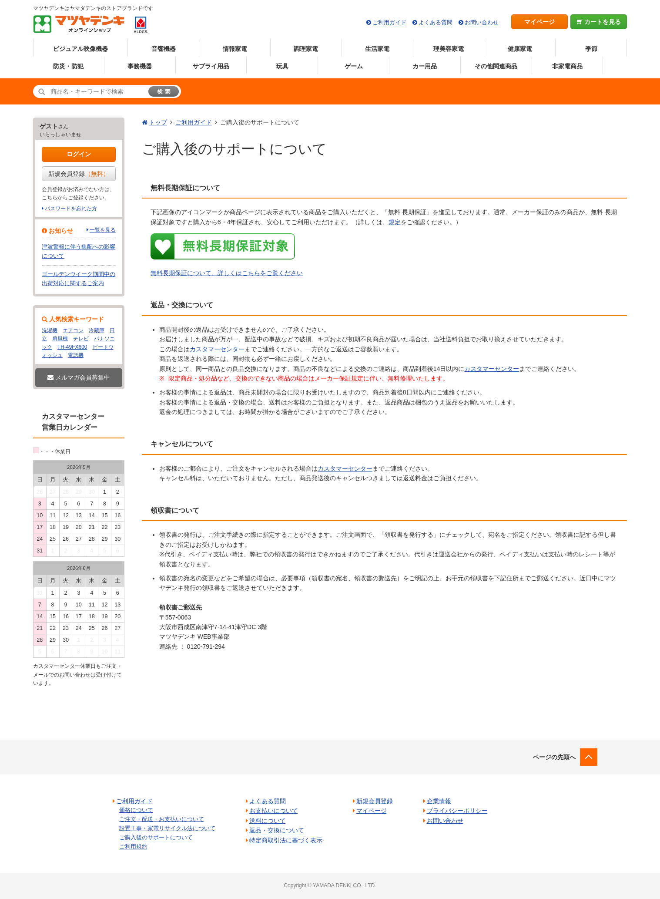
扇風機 (60, 339)
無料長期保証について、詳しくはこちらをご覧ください (227, 272)
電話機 (76, 355)
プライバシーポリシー (457, 810)
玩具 (282, 66)
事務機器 (139, 66)
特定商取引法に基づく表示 (285, 840)
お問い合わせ (482, 22)
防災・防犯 (68, 66)
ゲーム (354, 66)
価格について (136, 810)
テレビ (81, 339)
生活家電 (377, 48)
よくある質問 (435, 22)
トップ (158, 122)
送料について (267, 820)
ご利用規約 (133, 846)
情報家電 (235, 48)
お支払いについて (273, 810)
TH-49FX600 (72, 347)
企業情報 (439, 801)
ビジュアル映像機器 (80, 48)
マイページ (539, 21)
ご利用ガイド (389, 22)
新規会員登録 (78, 173)
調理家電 (306, 48)
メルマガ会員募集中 (78, 377)
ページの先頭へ (554, 757)
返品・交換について (276, 830)
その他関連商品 (496, 66)
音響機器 (163, 48)
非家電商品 (567, 66)
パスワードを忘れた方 (71, 208)
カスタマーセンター (217, 349)
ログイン (79, 154)
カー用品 (424, 66)
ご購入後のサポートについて (156, 837)
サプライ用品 (211, 66)
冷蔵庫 (96, 330)
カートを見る (599, 21)
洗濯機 (49, 330)
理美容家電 (448, 48)
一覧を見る (103, 230)
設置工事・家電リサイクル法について (167, 828)
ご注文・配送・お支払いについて (161, 819)
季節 (591, 48)
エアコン (73, 330)
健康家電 (520, 48)
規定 (395, 222)
